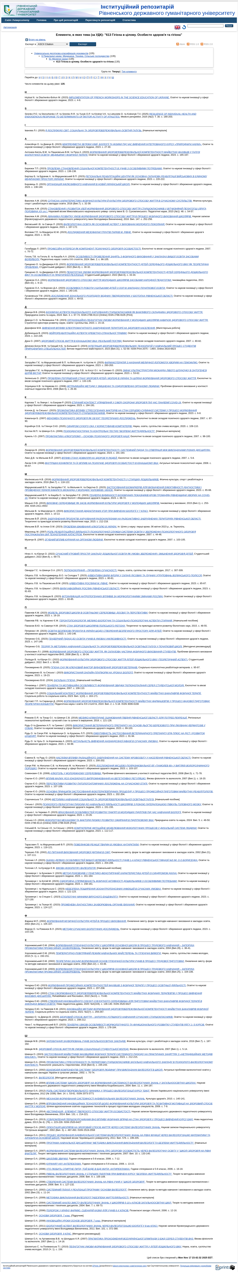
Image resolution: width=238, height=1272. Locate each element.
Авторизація (10, 27)
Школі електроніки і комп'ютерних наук (130, 1266)
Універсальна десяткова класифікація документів (61, 53)
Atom (182, 44)
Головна (41, 20)
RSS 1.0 (194, 44)
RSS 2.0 (208, 44)
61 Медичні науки (58, 58)
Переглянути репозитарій (100, 20)
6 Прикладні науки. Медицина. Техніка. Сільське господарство (76, 56)
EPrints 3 (96, 1266)
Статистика (129, 20)
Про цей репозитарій (66, 20)
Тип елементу (129, 71)
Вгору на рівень (37, 39)
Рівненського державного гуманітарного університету (167, 10)
